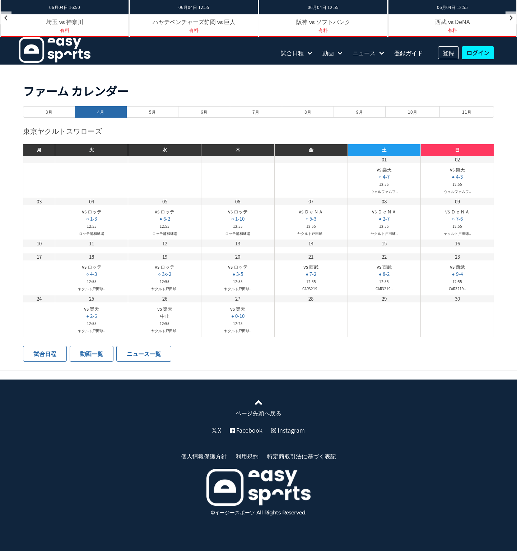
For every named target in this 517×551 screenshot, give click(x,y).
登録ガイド (408, 52)
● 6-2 (164, 218)
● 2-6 (91, 315)
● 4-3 (457, 176)
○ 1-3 (91, 218)
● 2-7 (384, 218)
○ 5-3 (311, 218)
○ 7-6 (457, 218)
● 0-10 (237, 315)
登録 (448, 52)
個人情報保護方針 (204, 456)
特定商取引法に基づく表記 (301, 456)
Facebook (246, 430)
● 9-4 (457, 273)
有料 (64, 30)
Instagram (288, 430)
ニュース (364, 52)
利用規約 (247, 456)
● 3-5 (237, 273)
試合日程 (292, 52)
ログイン (477, 52)
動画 (328, 52)
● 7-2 (311, 273)
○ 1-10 (237, 218)
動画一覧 (91, 353)
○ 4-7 (384, 176)
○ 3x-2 (164, 273)
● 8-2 (384, 273)
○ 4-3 (91, 273)
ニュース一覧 (144, 353)
